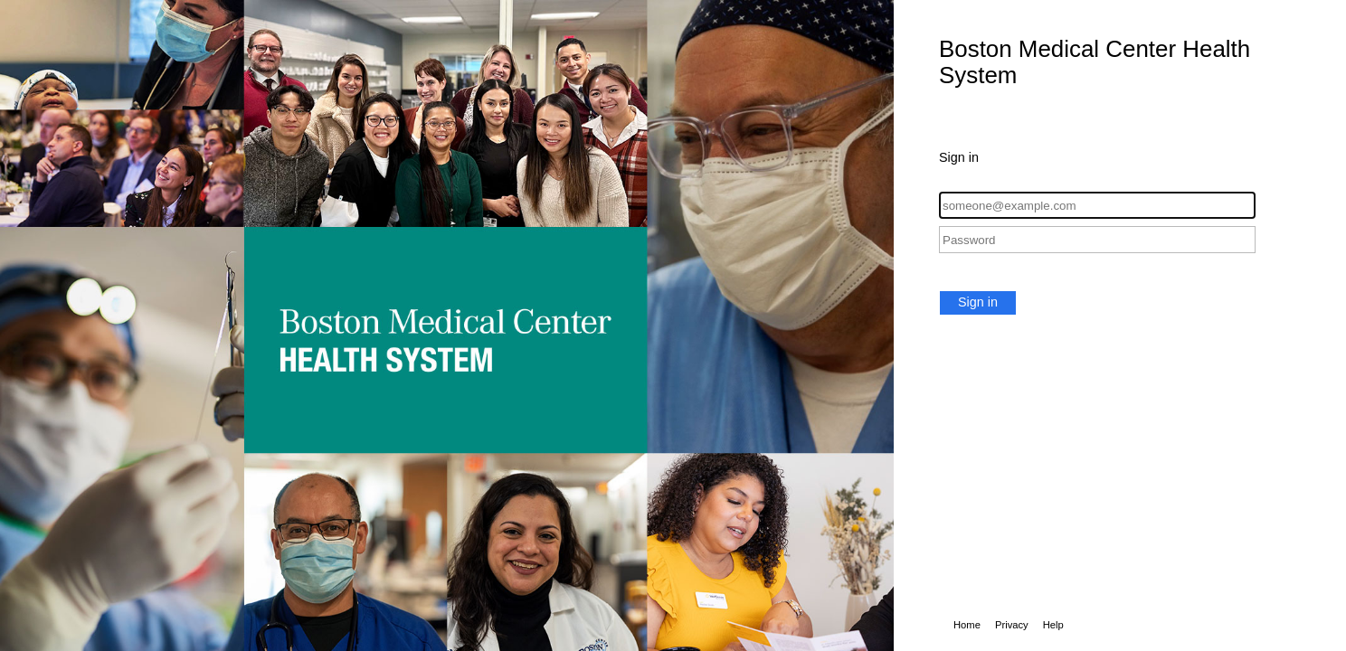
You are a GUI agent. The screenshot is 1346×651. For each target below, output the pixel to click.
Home (967, 624)
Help (1053, 624)
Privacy (1011, 624)
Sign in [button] (978, 302)
